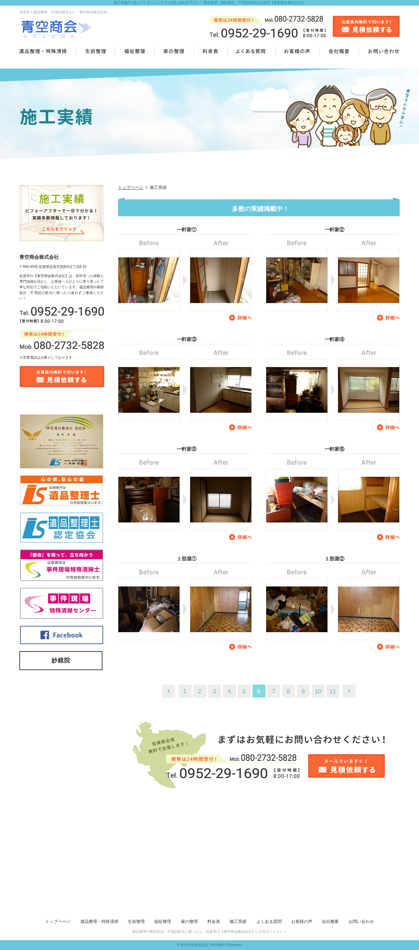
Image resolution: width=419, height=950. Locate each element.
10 (318, 691)
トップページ (130, 187)
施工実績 (238, 921)
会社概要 (330, 921)
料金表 (213, 921)
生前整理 (136, 921)
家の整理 (189, 921)
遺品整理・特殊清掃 (99, 921)
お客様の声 (301, 921)
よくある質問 (269, 921)
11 (333, 691)
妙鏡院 (60, 660)
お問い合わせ (361, 921)
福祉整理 (162, 921)
